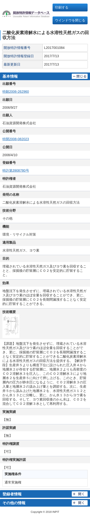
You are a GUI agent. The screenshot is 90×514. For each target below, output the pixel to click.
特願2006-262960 (15, 91)
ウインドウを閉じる (70, 20)
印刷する (61, 7)
